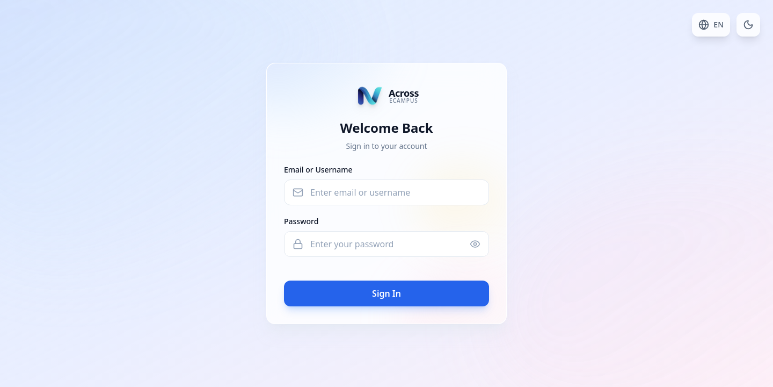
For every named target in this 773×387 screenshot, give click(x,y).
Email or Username (318, 169)
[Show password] (475, 244)
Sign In (386, 293)
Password (301, 221)
